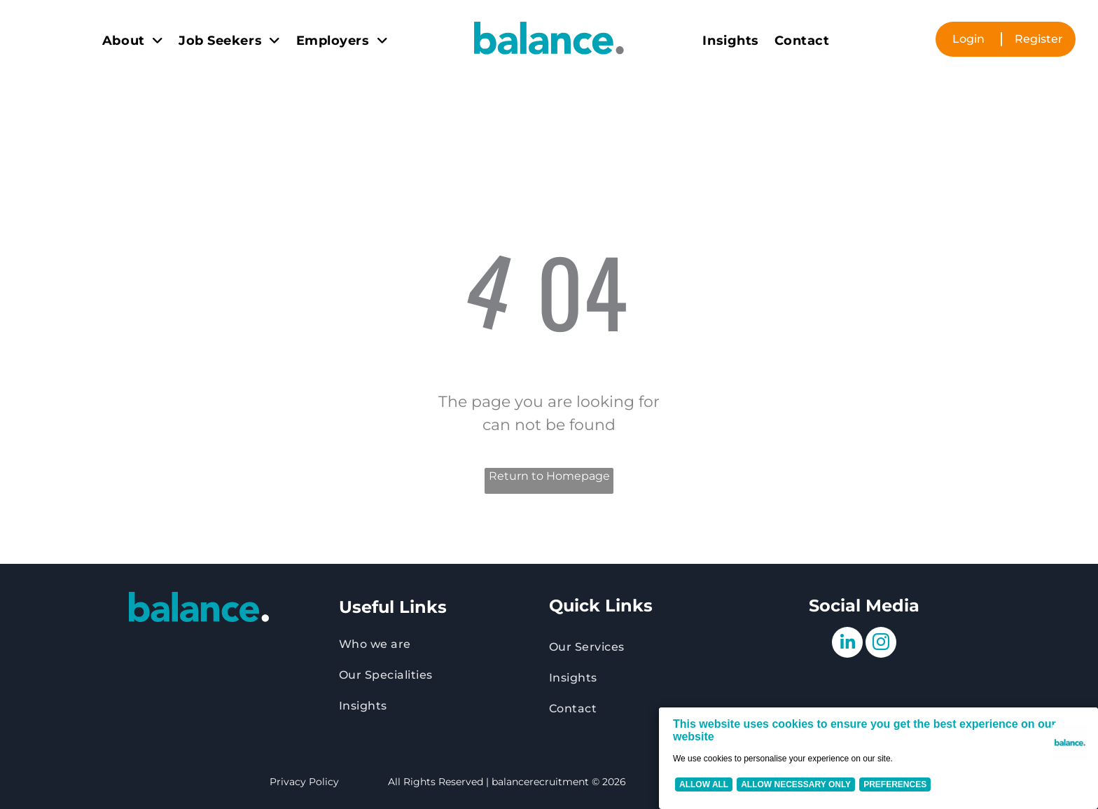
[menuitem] (133, 41)
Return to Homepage (549, 476)
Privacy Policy (304, 781)
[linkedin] (847, 644)
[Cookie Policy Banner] (878, 758)
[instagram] (881, 644)
